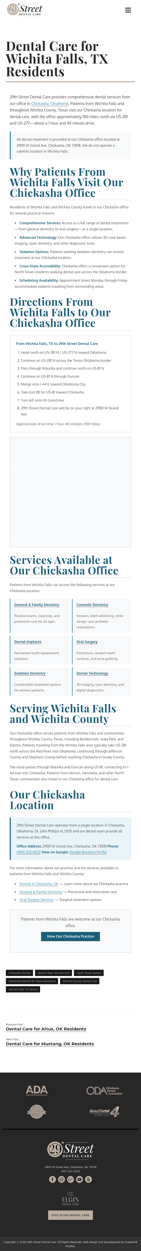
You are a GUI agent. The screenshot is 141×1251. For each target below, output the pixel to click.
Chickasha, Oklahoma (49, 103)
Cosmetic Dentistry (92, 604)
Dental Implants (27, 642)
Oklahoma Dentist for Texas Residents (32, 981)
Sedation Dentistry (29, 673)
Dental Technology (92, 673)
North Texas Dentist (88, 972)
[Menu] (128, 10)
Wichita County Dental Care (80, 981)
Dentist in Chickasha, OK (39, 884)
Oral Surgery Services (37, 899)
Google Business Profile (88, 852)
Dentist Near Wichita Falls (53, 972)
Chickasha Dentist (19, 972)
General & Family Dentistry (36, 604)
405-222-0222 (70, 1171)
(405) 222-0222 (29, 852)
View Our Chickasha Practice (70, 936)
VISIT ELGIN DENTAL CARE (70, 1215)
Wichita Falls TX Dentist (23, 989)
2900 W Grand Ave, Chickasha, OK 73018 (71, 1167)
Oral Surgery (87, 642)
